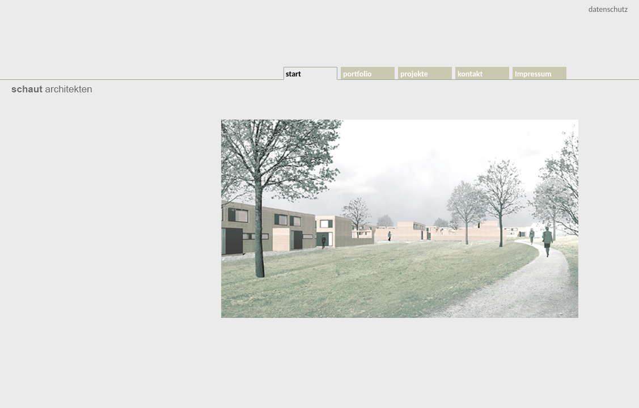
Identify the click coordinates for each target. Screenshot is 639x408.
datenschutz (608, 9)
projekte (414, 74)
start (293, 74)
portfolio (357, 74)
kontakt (470, 74)
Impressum (533, 74)
